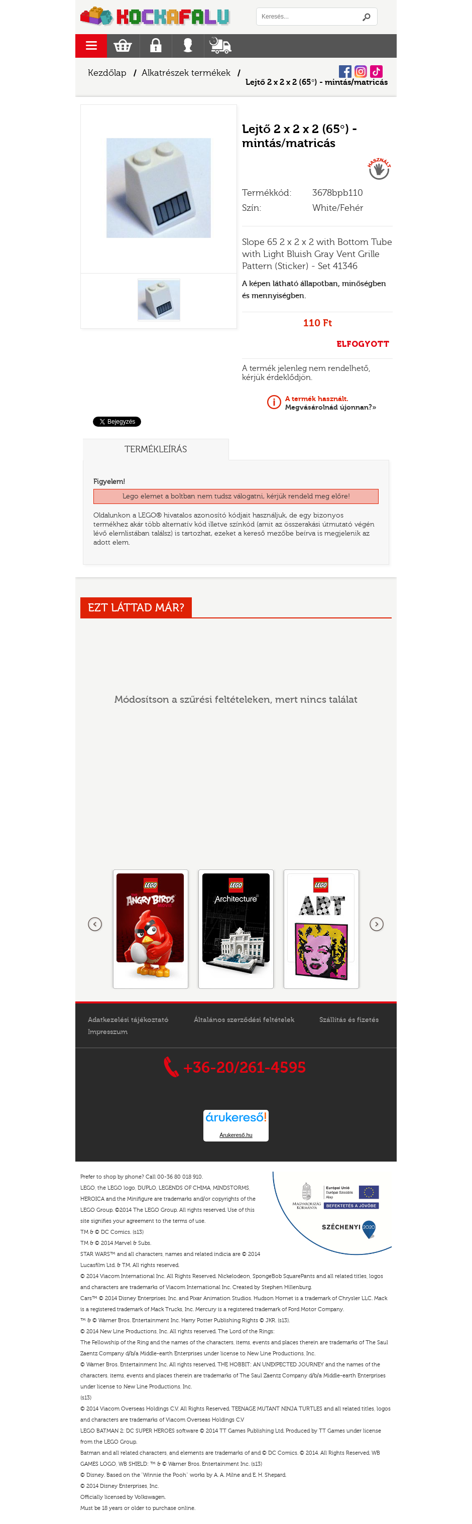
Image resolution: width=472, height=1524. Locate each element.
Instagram (361, 71)
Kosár (123, 46)
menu (91, 46)
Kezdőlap (107, 73)
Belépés (188, 46)
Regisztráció (156, 46)
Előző (95, 924)
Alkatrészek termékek (186, 73)
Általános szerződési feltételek (244, 1020)
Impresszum (108, 1032)
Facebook (345, 71)
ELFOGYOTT (362, 344)
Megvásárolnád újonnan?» (331, 403)
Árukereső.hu (235, 1135)
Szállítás (220, 46)
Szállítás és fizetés (349, 1020)
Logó (155, 17)
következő (376, 924)
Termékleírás (156, 449)
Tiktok (376, 71)
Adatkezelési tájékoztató (128, 1020)
